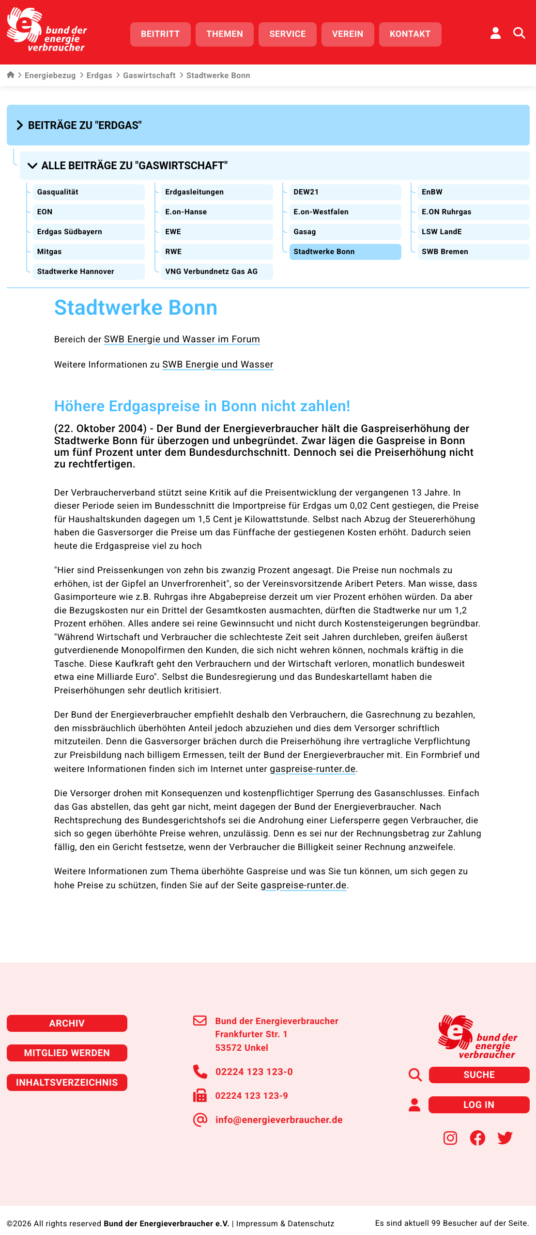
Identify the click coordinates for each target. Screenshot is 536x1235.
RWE (173, 245)
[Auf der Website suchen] (519, 31)
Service (292, 33)
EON (45, 205)
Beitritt (164, 33)
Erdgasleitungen (195, 186)
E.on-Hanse (187, 205)
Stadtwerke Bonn (325, 245)
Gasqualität (58, 186)
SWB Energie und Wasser (214, 356)
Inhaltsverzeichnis (67, 1069)
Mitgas (49, 245)
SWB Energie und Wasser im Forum (177, 331)
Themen (229, 33)
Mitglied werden (67, 1040)
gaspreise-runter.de (310, 759)
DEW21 (306, 186)
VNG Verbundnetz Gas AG (213, 264)
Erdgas (95, 72)
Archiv (66, 1012)
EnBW (433, 186)
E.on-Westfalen (322, 205)
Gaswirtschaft (146, 72)
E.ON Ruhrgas (448, 205)
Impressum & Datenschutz (285, 1208)
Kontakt (414, 33)
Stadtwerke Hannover (77, 264)
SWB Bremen (446, 245)
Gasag (305, 225)
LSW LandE (443, 225)
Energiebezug (46, 72)
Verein (352, 33)
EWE (173, 225)
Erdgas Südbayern (71, 225)
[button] (80, 121)
